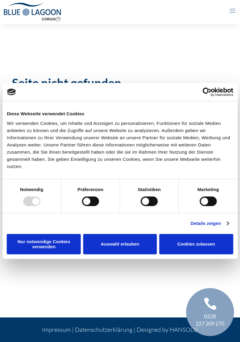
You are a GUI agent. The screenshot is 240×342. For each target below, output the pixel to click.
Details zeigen (206, 223)
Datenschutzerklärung (103, 329)
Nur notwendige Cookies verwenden (43, 244)
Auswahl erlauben (120, 243)
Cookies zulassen (196, 243)
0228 (210, 316)
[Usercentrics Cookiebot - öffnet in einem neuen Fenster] (207, 91)
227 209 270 (210, 323)
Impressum (56, 329)
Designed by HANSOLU (167, 329)
